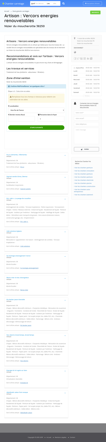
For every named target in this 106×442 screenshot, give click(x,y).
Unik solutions (25, 246)
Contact (72, 437)
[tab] (36, 155)
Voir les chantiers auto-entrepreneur (82, 191)
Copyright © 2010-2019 (35, 437)
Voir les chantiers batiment (83, 195)
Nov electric (24, 361)
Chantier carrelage (13, 3)
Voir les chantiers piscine (83, 184)
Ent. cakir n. (24, 222)
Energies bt (24, 383)
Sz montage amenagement (29, 268)
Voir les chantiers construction (84, 187)
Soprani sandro (25, 189)
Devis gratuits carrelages (21, 11)
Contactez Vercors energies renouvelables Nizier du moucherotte (89, 105)
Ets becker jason (25, 325)
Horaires (87, 95)
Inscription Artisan (92, 3)
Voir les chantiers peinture (83, 168)
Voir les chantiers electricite (83, 180)
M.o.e (22, 167)
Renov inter (24, 290)
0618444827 (78, 48)
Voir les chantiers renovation (84, 171)
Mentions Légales (60, 437)
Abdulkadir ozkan (26, 413)
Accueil (6, 11)
